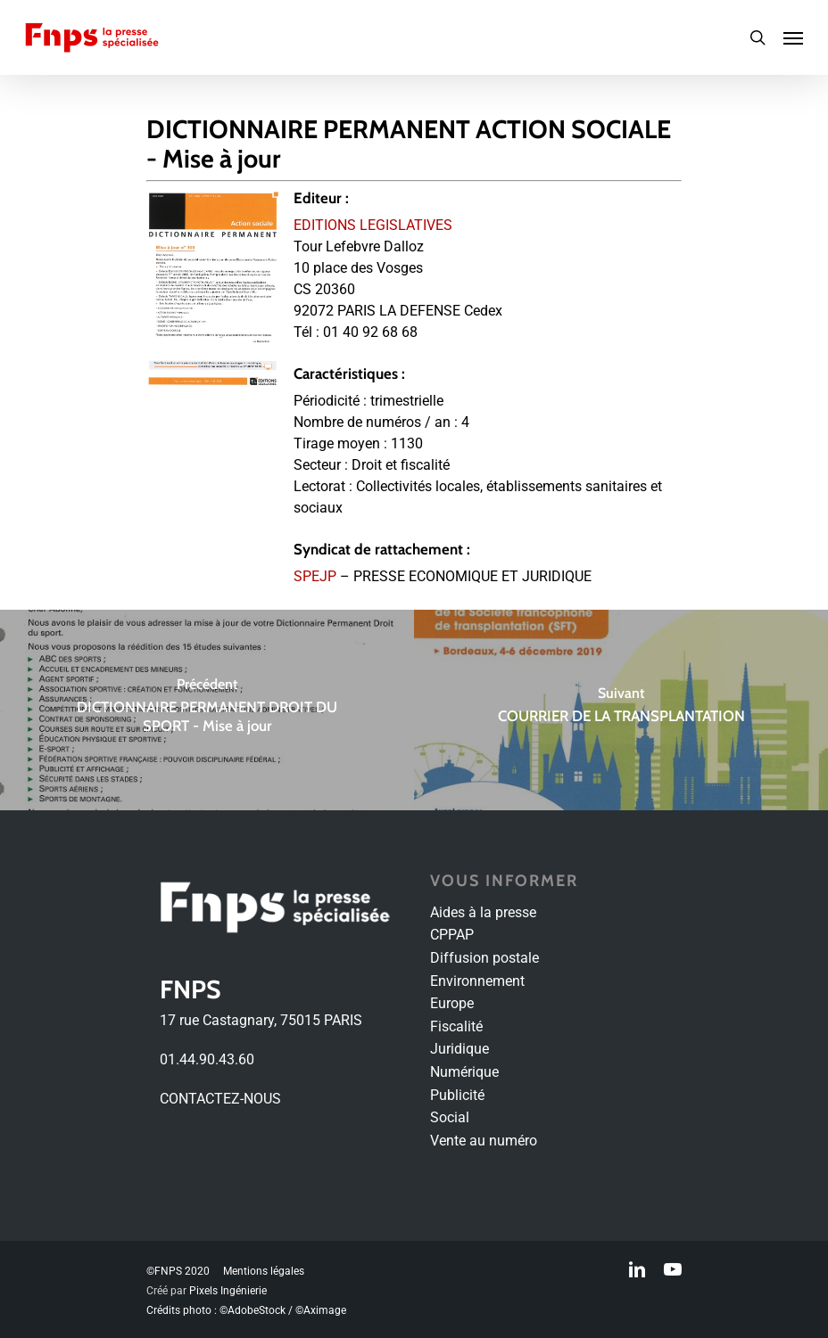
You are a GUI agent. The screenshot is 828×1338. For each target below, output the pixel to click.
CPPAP (452, 934)
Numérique (464, 1071)
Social (449, 1117)
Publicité (457, 1095)
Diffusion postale (484, 957)
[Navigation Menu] (793, 37)
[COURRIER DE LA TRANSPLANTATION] (621, 710)
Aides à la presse (483, 912)
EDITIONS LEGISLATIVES (373, 225)
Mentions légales (263, 1271)
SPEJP (315, 576)
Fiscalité (456, 1026)
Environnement (477, 981)
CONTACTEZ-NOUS (220, 1098)
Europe (452, 1003)
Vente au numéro (483, 1140)
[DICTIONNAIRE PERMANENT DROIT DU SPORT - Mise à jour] (207, 710)
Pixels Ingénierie (228, 1291)
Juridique (459, 1048)
